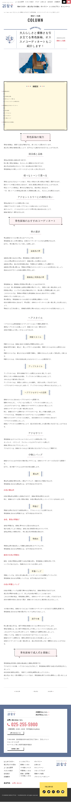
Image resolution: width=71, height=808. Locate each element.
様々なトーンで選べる (12, 99)
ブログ (37, 2)
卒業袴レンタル (25, 777)
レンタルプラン (24, 767)
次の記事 (51, 691)
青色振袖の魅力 (8, 91)
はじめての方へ (9, 767)
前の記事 (19, 691)
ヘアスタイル (9, 113)
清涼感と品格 (9, 96)
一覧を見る (35, 691)
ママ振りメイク (25, 774)
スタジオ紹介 (29, 2)
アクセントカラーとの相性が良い (15, 101)
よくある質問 (19, 2)
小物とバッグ (9, 118)
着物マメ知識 (61, 41)
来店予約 (7, 789)
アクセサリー (9, 115)
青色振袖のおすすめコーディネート (14, 105)
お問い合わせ (17, 789)
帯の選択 (7, 110)
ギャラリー (38, 767)
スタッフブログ (39, 777)
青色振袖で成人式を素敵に (11, 122)
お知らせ (43, 2)
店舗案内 (57, 2)
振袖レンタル (24, 771)
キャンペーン (38, 774)
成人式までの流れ (10, 771)
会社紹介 (50, 2)
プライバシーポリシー (42, 783)
